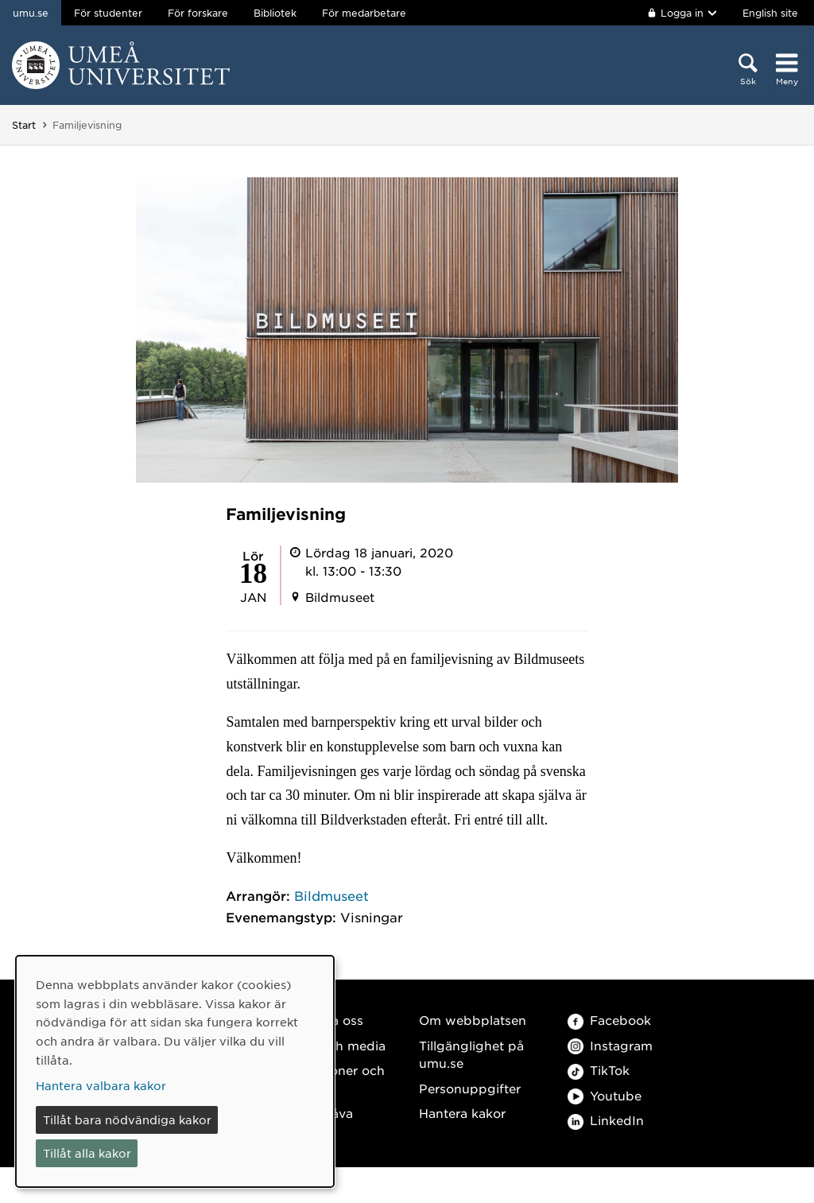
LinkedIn (606, 1119)
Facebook (609, 1019)
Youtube (605, 1095)
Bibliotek (275, 12)
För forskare (198, 12)
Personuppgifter (470, 1088)
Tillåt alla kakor (87, 1153)
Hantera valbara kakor (101, 1085)
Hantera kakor (462, 1112)
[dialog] (175, 1071)
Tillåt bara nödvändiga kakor (127, 1119)
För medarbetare (364, 12)
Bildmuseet (331, 895)
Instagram (610, 1045)
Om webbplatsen (472, 1019)
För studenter (108, 12)
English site (770, 12)
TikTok (599, 1069)
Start (24, 124)
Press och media (334, 1045)
